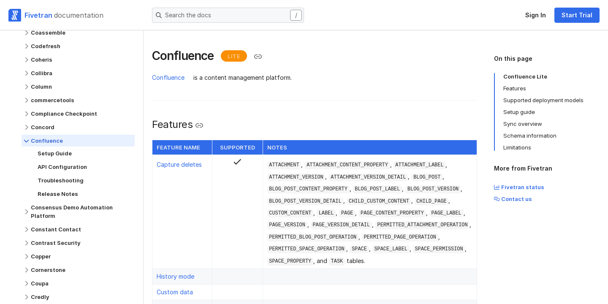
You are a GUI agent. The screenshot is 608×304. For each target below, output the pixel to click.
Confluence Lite (525, 76)
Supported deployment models (543, 100)
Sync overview (522, 123)
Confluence (168, 77)
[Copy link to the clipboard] (258, 56)
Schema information (529, 135)
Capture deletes (179, 164)
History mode (175, 276)
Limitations (517, 147)
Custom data (175, 292)
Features (514, 88)
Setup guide (519, 112)
